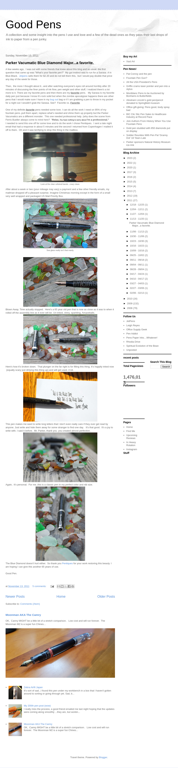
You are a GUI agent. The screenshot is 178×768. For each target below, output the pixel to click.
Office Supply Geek (136, 329)
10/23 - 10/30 (137, 241)
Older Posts (106, 596)
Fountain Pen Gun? (136, 78)
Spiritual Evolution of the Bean (142, 345)
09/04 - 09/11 (137, 264)
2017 (130, 172)
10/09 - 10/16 (137, 250)
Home (61, 596)
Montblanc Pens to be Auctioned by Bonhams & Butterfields (145, 95)
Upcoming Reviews (131, 437)
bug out (54, 99)
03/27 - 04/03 (137, 283)
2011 (130, 200)
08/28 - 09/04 (137, 269)
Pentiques (67, 563)
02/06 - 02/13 (137, 292)
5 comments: (39, 586)
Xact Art (130, 61)
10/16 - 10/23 (137, 245)
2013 (130, 191)
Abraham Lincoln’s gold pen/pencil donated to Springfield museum (144, 101)
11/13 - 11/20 (137, 218)
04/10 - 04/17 (137, 278)
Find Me (130, 431)
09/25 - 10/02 (137, 255)
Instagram (131, 449)
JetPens (130, 321)
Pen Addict (132, 333)
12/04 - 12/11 (137, 209)
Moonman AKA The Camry (23, 614)
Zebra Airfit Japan (33, 687)
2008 (130, 308)
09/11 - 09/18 (137, 259)
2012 (130, 195)
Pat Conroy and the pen (139, 73)
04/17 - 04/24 (137, 274)
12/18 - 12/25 (137, 204)
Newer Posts (15, 596)
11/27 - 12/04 (137, 214)
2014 (130, 186)
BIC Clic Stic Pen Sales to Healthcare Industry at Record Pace (146, 116)
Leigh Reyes (133, 325)
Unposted (131, 350)
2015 (130, 181)
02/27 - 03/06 (137, 288)
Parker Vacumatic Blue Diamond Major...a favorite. (50, 63)
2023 (130, 158)
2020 (130, 167)
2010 (130, 298)
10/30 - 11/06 (137, 236)
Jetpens (23, 75)
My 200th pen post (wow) (37, 705)
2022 (130, 162)
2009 (130, 303)
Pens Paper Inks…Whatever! (141, 337)
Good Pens (33, 24)
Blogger (103, 757)
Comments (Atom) (30, 603)
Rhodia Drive (133, 341)
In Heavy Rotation (131, 444)
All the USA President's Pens (141, 82)
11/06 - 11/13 (137, 231)
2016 (130, 177)
